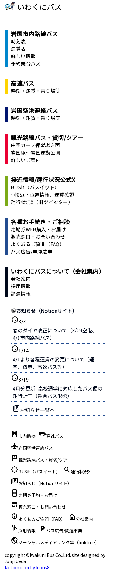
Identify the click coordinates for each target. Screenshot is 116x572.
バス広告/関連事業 (60, 529)
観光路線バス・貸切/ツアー (47, 137)
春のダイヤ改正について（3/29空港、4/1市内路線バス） (55, 334)
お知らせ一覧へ (34, 409)
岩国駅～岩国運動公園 (35, 152)
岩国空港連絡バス (34, 110)
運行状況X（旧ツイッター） (42, 202)
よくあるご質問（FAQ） (37, 244)
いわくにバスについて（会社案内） (58, 271)
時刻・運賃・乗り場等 (35, 90)
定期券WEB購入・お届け (38, 229)
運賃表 (18, 48)
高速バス (22, 83)
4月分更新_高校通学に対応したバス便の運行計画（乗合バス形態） (57, 392)
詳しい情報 (23, 56)
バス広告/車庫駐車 (31, 251)
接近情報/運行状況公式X (43, 179)
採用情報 (21, 286)
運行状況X (77, 470)
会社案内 (21, 278)
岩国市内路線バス (34, 33)
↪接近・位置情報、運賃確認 (42, 194)
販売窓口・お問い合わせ (38, 236)
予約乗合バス (26, 63)
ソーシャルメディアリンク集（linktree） (55, 540)
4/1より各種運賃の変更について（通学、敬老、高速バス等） (53, 363)
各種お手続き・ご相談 (40, 221)
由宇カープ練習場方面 (35, 145)
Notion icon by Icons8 (27, 567)
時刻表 (18, 41)
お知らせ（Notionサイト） (44, 310)
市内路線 (23, 434)
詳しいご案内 (26, 160)
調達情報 (21, 293)
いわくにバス (39, 6)
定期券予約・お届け (34, 493)
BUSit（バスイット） (35, 187)
